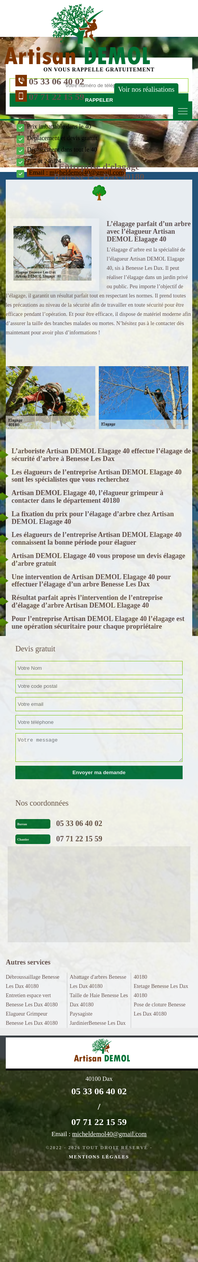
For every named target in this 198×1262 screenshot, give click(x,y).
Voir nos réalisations (146, 89)
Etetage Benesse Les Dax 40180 (161, 990)
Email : (99, 1134)
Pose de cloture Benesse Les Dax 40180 (160, 1009)
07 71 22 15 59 (56, 97)
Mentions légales (99, 1157)
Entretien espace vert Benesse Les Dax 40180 (32, 1000)
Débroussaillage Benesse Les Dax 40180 (33, 981)
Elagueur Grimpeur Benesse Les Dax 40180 (32, 1018)
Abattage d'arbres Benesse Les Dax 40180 (98, 981)
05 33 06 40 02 (56, 81)
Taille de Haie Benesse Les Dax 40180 (99, 1000)
